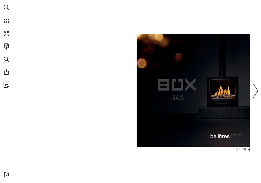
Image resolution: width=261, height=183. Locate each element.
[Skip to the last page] (249, 149)
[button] (6, 7)
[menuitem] (6, 14)
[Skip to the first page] (237, 149)
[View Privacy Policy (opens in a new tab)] (6, 84)
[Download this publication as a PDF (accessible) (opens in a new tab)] (6, 46)
